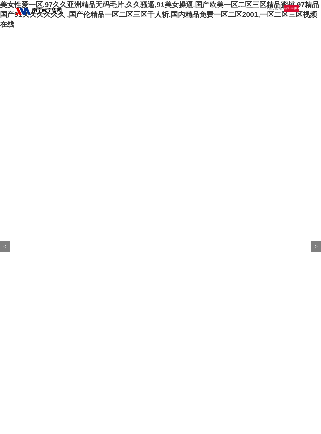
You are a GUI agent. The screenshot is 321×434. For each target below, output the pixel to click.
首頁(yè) (79, 7)
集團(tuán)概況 (108, 7)
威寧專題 (189, 7)
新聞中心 (138, 7)
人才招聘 (245, 7)
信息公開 (163, 7)
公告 (162, 16)
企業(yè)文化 (217, 7)
